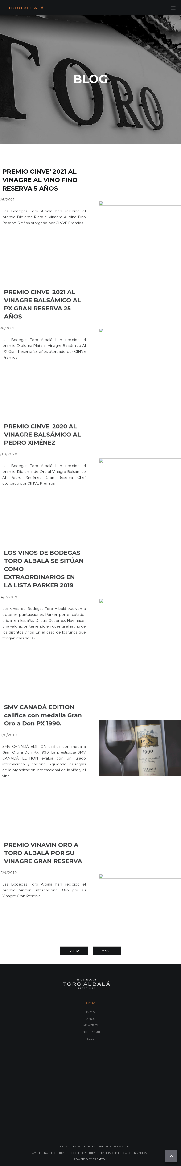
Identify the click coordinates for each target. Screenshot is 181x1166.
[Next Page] (107, 950)
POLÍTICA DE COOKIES (67, 1152)
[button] (173, 7)
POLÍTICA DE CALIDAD (98, 1152)
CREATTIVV (100, 1159)
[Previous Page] (74, 950)
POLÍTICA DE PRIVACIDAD (132, 1152)
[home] (26, 7)
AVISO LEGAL (40, 1152)
